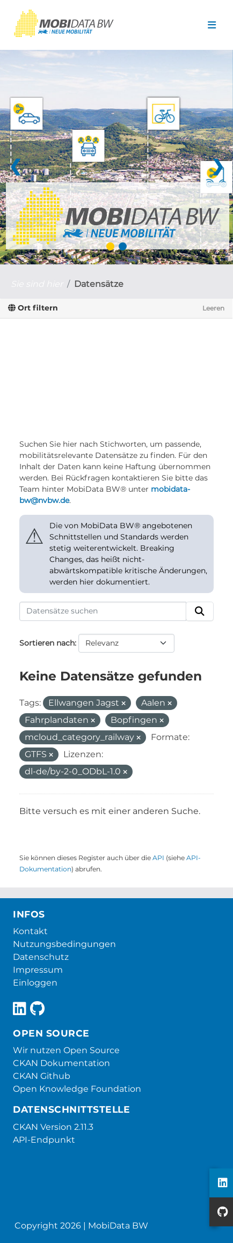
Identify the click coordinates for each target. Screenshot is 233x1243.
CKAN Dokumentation (61, 1063)
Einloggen (35, 983)
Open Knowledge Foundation (77, 1089)
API (158, 858)
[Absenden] (200, 611)
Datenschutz (41, 957)
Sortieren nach (47, 643)
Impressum (38, 970)
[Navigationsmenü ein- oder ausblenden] (211, 25)
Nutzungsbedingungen (64, 944)
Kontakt (30, 931)
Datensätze (98, 284)
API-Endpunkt (44, 1140)
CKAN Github (41, 1076)
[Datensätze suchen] (102, 611)
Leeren (213, 308)
